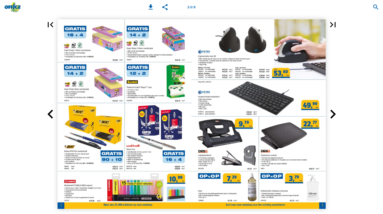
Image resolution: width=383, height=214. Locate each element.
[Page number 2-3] (191, 7)
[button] (151, 7)
